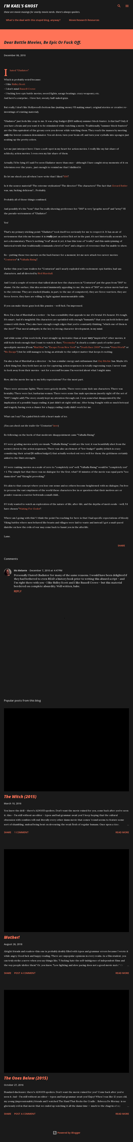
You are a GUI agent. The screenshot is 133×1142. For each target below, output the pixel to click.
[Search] (119, 6)
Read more (122, 832)
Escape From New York (62, 347)
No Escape (11, 351)
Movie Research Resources (82, 20)
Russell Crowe (27, 88)
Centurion (10, 259)
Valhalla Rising (29, 259)
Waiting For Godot (29, 508)
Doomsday (69, 342)
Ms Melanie (20, 570)
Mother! (12, 937)
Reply (18, 591)
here (55, 425)
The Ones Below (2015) (26, 1078)
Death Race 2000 (90, 347)
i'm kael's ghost (21, 6)
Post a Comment (25, 973)
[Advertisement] (66, 665)
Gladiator (23, 70)
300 (66, 176)
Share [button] (121, 545)
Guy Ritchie (104, 361)
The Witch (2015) (20, 796)
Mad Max (39, 347)
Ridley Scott (18, 84)
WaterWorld (118, 347)
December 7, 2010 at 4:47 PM (46, 570)
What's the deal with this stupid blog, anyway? (31, 20)
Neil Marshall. (45, 273)
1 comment (21, 832)
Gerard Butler (120, 185)
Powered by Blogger (66, 1132)
